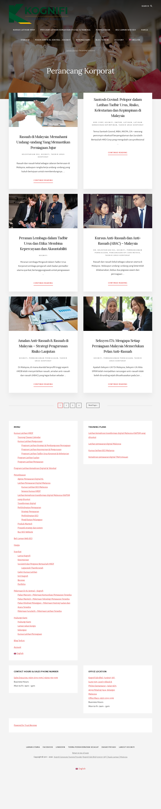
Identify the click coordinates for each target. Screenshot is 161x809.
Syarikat (18, 571)
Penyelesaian (20, 494)
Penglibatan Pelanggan (32, 539)
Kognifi (45, 160)
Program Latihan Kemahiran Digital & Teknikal (37, 488)
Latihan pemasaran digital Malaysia (105, 459)
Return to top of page (80, 787)
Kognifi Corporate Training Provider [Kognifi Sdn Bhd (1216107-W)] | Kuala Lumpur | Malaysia (90, 791)
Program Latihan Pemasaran (32, 481)
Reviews (21, 600)
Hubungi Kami (21, 645)
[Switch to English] (135, 40)
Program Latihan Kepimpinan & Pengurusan (43, 469)
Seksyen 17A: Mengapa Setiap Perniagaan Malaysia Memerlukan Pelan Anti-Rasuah (117, 359)
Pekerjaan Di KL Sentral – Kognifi (30, 610)
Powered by (26, 753)
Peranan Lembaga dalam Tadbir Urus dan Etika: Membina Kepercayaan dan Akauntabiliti (43, 251)
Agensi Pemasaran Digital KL (32, 498)
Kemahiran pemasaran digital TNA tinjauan (109, 472)
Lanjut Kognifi (24, 575)
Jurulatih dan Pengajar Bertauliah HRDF (37, 583)
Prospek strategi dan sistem (31, 547)
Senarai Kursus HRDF (31, 511)
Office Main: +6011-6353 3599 (102, 726)
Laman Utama (71, 51)
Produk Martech (25, 543)
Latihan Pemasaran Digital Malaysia (35, 503)
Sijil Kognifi (23, 596)
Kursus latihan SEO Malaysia (102, 466)
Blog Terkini (20, 668)
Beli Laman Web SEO (24, 558)
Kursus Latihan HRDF (24, 449)
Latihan (127, 122)
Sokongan (23, 658)
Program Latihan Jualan (29, 477)
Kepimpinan (24, 579)
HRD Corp (98, 122)
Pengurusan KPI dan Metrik (124, 263)
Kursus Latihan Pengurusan (31, 457)
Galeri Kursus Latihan (28, 592)
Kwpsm (118, 122)
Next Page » (92, 422)
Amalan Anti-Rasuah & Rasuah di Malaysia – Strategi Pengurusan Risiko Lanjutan (43, 359)
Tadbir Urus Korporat (131, 125)
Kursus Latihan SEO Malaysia (35, 507)
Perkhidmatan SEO (30, 535)
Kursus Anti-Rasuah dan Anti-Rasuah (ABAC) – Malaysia (117, 248)
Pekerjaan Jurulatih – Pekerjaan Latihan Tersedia (41, 639)
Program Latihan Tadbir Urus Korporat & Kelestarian (46, 473)
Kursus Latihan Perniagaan (31, 662)
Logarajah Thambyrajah (33, 587)
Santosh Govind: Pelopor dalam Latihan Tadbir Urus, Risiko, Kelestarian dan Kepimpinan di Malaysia (117, 107)
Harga (17, 565)
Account (18, 675)
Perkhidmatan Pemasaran (30, 527)
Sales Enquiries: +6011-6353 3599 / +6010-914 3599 (37, 706)
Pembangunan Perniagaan (43, 374)
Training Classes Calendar (30, 453)
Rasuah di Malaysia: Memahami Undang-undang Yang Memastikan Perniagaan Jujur (43, 144)
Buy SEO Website (26, 551)
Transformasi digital (27, 523)
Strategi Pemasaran (30, 531)
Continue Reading (43, 186)
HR (94, 261)
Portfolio (22, 604)
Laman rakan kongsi (27, 654)
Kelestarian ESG (31, 160)
